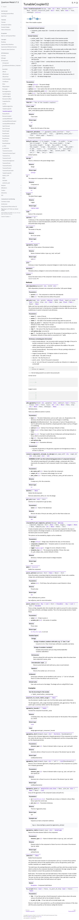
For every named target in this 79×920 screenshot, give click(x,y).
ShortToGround (6, 128)
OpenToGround (6, 126)
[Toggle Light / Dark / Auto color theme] (74, 3)
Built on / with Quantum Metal (8, 36)
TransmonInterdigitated (8, 160)
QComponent (5, 63)
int (31, 190)
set (32, 241)
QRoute (4, 71)
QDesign (33, 172)
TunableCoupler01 (6, 108)
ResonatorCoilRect (7, 99)
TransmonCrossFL (6, 158)
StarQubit (4, 180)
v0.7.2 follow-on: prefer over (11, 213)
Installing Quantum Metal (7, 13)
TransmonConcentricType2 (8, 153)
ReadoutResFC (6, 113)
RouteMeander (6, 136)
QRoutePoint (5, 76)
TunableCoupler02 (7, 111)
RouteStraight (5, 131)
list (37, 632)
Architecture (4, 204)
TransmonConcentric (7, 151)
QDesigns (3, 58)
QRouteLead (5, 74)
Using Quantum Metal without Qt (9, 206)
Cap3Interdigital (6, 94)
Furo (41, 916)
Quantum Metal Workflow (7, 44)
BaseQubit (5, 69)
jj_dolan (4, 146)
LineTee (4, 104)
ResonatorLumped (6, 116)
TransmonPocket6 (6, 168)
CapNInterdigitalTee (7, 106)
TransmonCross (6, 155)
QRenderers (4, 188)
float (34, 632)
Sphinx (29, 916)
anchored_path (6, 183)
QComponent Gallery (6, 24)
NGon (3, 84)
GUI (2, 195)
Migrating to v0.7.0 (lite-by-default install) (9, 209)
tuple (39, 632)
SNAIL (3, 178)
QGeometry (4, 193)
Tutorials (3, 22)
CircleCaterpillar (6, 79)
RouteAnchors (5, 138)
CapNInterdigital (6, 96)
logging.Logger (35, 208)
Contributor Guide (5, 201)
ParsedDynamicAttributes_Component (11, 66)
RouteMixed (5, 141)
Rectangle (4, 89)
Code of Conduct (5, 216)
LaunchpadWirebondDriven (8, 123)
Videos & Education (6, 29)
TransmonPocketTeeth (7, 170)
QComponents (4, 60)
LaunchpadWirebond (7, 118)
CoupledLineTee (6, 101)
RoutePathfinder (6, 143)
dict (32, 519)
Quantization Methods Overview (9, 47)
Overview (3, 55)
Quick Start (4, 16)
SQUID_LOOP (5, 175)
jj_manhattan (5, 148)
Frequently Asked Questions (8, 49)
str (31, 122)
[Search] (11, 6)
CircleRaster (5, 81)
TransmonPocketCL (7, 165)
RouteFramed (5, 133)
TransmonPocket (6, 163)
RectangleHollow (6, 91)
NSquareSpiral (5, 86)
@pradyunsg (35, 916)
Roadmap (3, 42)
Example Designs (5, 27)
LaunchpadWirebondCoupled (9, 121)
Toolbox (3, 190)
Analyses (3, 185)
